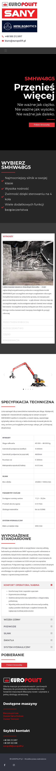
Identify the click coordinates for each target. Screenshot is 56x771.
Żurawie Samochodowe (13, 716)
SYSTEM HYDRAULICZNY (17, 647)
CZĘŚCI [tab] (7, 334)
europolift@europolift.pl (13, 746)
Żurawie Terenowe (11, 719)
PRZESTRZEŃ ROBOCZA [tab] (16, 322)
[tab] (28, 585)
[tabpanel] (28, 279)
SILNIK (7, 633)
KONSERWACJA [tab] (11, 340)
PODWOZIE (10, 626)
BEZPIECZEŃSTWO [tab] (13, 328)
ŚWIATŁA (9, 640)
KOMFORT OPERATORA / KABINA (21, 585)
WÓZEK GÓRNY (12, 619)
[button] (42, 125)
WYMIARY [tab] (8, 236)
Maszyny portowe (10, 713)
